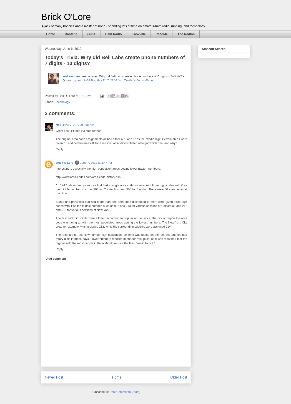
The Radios (186, 34)
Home (50, 34)
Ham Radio (113, 34)
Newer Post (54, 377)
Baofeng (71, 34)
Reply (59, 149)
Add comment (56, 258)
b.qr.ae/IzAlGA (81, 80)
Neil (58, 125)
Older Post (178, 377)
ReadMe (162, 34)
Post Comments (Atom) (125, 392)
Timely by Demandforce (138, 80)
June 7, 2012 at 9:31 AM (78, 125)
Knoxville (139, 34)
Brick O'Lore (66, 17)
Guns (91, 34)
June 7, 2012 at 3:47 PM (96, 162)
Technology (62, 102)
